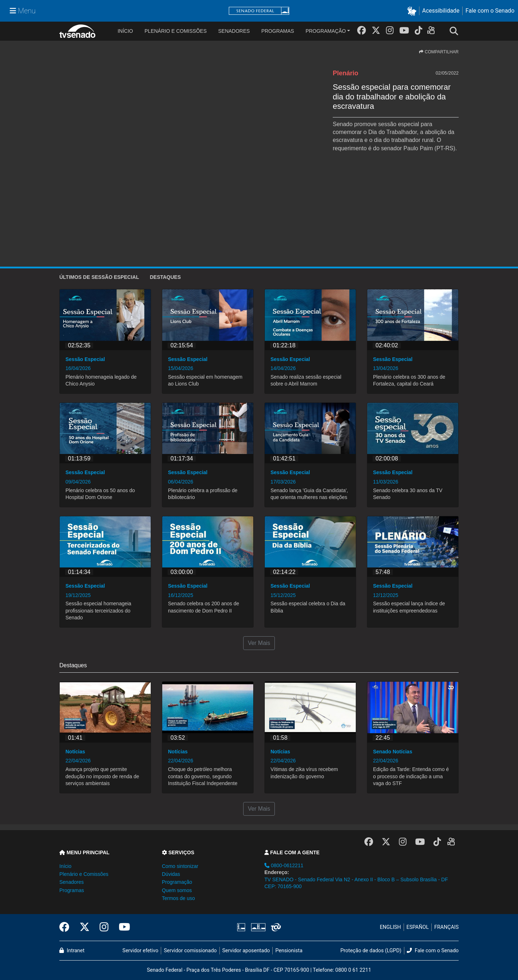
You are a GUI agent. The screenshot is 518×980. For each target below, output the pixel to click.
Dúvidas (171, 874)
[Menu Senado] (23, 10)
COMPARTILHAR (439, 51)
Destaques (165, 277)
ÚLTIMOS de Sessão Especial (99, 277)
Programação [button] (177, 882)
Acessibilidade (441, 10)
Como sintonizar (180, 866)
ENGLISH (390, 927)
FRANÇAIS (446, 927)
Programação (325, 31)
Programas (277, 31)
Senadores (234, 31)
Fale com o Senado (489, 10)
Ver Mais (259, 643)
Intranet (72, 951)
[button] (413, 11)
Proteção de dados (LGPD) (370, 951)
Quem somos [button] (177, 890)
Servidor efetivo (140, 951)
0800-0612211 (283, 865)
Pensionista (289, 951)
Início (65, 866)
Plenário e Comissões (176, 31)
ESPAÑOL (417, 927)
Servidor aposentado (246, 951)
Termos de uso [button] (178, 898)
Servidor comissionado (190, 951)
